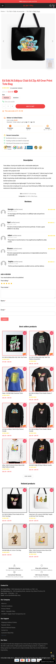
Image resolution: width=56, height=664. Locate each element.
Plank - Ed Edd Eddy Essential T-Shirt (12, 393)
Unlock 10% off (52, 656)
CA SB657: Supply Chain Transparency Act (13, 614)
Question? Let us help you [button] (47, 661)
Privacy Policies (5, 608)
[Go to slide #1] (23, 73)
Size (3, 94)
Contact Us (4, 630)
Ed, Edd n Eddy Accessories (15, 11)
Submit (5, 319)
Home (3, 11)
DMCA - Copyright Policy (8, 611)
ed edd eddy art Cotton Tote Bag (11, 550)
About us (3, 603)
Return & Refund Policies (8, 627)
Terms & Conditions (6, 606)
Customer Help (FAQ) (7, 633)
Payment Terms (5, 625)
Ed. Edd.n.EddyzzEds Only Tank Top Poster (14, 357)
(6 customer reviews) (16, 88)
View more (28, 476)
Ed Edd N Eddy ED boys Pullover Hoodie (40, 465)
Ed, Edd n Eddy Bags (33, 11)
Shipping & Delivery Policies (9, 622)
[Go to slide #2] (32, 73)
